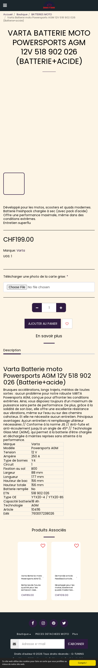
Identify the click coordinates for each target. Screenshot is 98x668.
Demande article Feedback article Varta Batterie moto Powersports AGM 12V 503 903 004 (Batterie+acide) (65, 577)
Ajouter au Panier (42, 323)
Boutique (22, 14)
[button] (5, 5)
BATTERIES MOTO (41, 14)
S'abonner (76, 644)
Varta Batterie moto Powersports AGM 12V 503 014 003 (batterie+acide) (31, 577)
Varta (21, 250)
